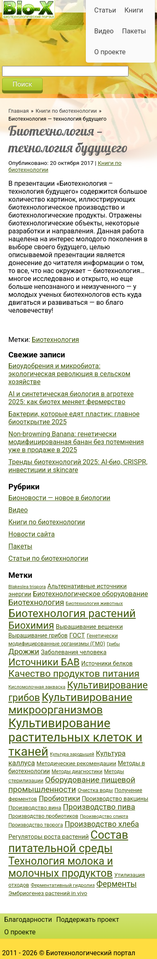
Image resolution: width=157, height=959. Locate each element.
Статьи (105, 10)
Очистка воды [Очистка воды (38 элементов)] (95, 790)
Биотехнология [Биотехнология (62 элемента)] (36, 602)
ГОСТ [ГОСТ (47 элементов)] (77, 635)
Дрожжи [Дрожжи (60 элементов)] (23, 651)
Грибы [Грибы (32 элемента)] (113, 644)
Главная (18, 111)
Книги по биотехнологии (66, 111)
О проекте (110, 52)
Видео (103, 31)
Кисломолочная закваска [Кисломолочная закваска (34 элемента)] (36, 687)
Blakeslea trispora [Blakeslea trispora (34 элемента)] (27, 587)
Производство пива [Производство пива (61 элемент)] (99, 807)
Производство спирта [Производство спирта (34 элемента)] (104, 816)
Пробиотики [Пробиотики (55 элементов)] (59, 798)
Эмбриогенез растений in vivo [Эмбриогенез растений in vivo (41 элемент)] (47, 893)
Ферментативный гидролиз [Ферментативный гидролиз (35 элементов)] (63, 885)
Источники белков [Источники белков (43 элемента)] (107, 663)
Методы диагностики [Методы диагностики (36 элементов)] (76, 771)
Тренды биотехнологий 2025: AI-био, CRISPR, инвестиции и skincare (77, 466)
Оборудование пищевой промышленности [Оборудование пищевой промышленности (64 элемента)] (71, 784)
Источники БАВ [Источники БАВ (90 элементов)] (44, 662)
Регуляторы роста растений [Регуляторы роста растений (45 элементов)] (48, 836)
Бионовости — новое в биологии (59, 498)
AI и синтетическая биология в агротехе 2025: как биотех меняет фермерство (71, 398)
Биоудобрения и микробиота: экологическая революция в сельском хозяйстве (69, 374)
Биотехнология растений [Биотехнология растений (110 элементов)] (72, 613)
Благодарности (28, 920)
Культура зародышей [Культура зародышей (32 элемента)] (72, 754)
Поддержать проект (87, 920)
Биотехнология (55, 340)
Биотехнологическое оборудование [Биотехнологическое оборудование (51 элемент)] (90, 594)
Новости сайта (31, 534)
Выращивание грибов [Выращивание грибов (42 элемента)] (38, 635)
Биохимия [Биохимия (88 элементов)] (31, 625)
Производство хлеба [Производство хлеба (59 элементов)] (101, 824)
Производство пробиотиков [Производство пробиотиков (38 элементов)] (43, 816)
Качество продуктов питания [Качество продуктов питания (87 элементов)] (73, 673)
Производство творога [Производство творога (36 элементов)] (35, 825)
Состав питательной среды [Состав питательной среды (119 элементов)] (68, 841)
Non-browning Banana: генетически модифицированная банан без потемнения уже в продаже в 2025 (76, 442)
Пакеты (134, 31)
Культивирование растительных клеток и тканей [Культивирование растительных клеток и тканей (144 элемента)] (75, 737)
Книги (133, 10)
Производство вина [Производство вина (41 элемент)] (34, 807)
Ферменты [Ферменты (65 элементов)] (116, 884)
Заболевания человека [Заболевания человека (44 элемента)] (73, 652)
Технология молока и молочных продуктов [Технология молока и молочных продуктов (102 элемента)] (60, 867)
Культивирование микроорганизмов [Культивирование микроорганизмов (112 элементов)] (70, 703)
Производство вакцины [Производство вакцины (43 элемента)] (115, 798)
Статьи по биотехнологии (48, 558)
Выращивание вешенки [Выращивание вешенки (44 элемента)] (89, 626)
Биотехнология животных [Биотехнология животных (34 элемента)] (94, 603)
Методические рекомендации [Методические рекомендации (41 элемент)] (76, 763)
